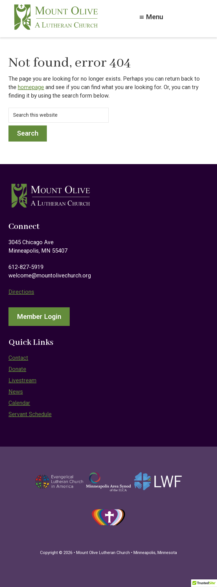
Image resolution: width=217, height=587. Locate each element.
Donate (17, 369)
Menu (154, 16)
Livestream (22, 380)
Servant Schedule (30, 414)
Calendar (19, 403)
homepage (31, 87)
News (15, 391)
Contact (18, 357)
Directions (21, 291)
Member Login (39, 317)
